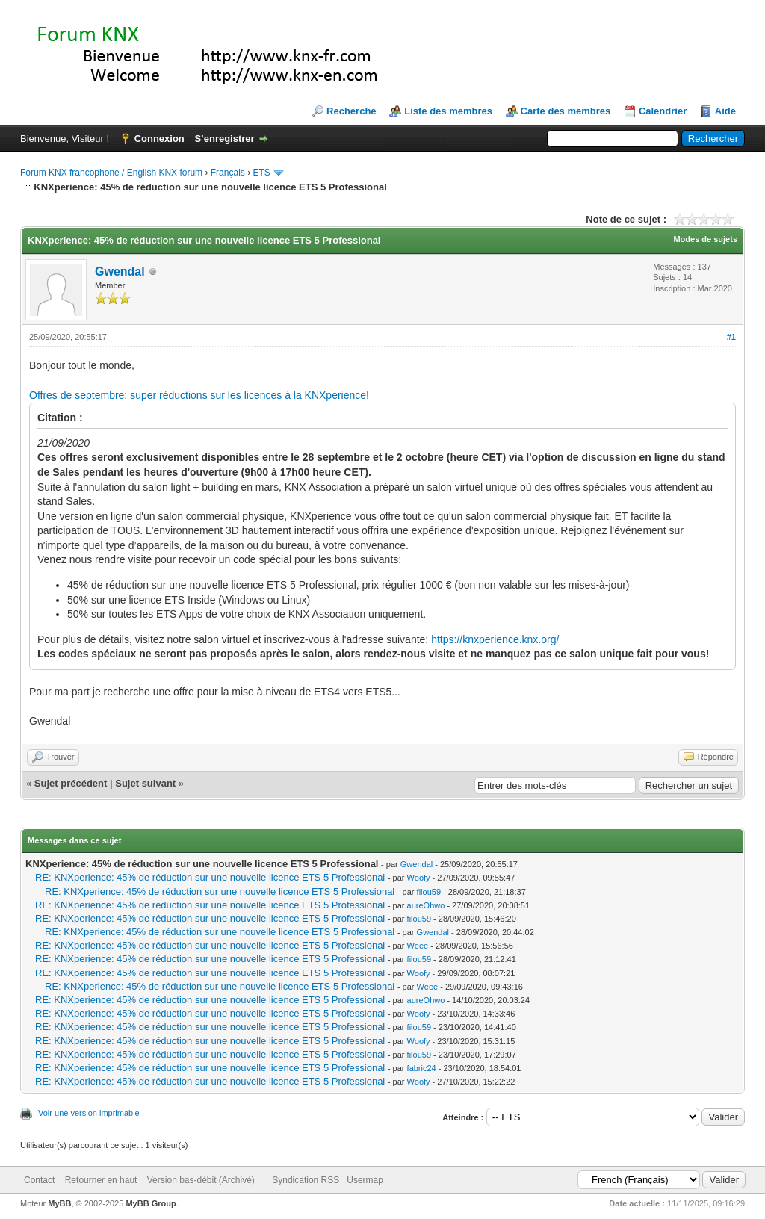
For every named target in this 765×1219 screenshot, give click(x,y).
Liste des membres (448, 111)
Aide (725, 111)
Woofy (418, 877)
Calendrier (663, 111)
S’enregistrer (224, 138)
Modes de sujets (705, 239)
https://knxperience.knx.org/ (495, 639)
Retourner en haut (101, 1180)
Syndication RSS (305, 1180)
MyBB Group (151, 1203)
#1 (731, 336)
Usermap (365, 1180)
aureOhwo (426, 905)
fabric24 (421, 1068)
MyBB (59, 1203)
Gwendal (120, 271)
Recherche (351, 111)
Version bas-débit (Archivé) (201, 1180)
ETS (261, 172)
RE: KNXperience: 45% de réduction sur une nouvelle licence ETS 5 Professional (210, 877)
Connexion (159, 138)
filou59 (429, 891)
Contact (39, 1180)
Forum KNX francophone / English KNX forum (111, 172)
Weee (418, 945)
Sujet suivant (145, 783)
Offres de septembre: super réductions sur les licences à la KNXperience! (199, 395)
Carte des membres (566, 111)
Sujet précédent (71, 783)
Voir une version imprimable (89, 1112)
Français (228, 172)
